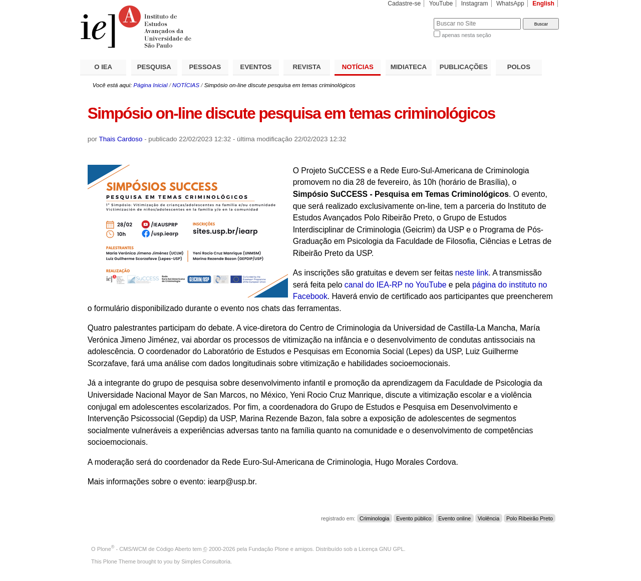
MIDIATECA (409, 67)
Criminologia (375, 518)
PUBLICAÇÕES (464, 67)
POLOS (518, 67)
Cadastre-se (404, 3)
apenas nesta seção (466, 35)
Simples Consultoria (205, 561)
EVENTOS (256, 67)
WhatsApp (510, 3)
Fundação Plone (269, 549)
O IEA (103, 67)
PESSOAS (205, 67)
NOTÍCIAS (358, 67)
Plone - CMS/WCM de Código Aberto (144, 549)
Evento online (454, 518)
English (543, 3)
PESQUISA (154, 67)
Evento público (413, 518)
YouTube (441, 3)
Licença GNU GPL (381, 549)
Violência (488, 518)
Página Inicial (150, 85)
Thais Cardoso (121, 139)
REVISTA (307, 67)
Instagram (474, 3)
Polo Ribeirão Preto (529, 518)
